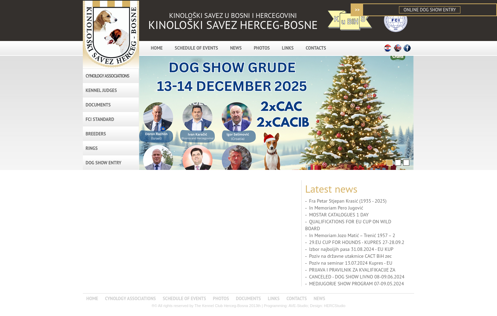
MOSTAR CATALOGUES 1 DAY (339, 215)
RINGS (92, 148)
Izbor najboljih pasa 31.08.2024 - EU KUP (351, 249)
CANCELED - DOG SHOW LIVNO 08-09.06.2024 (356, 277)
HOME (157, 48)
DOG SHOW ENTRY (103, 163)
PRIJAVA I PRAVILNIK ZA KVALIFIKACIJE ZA (352, 270)
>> (357, 10)
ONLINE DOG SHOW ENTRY (429, 10)
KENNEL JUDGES (101, 90)
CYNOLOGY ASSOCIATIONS (107, 76)
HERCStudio (334, 306)
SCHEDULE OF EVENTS (196, 48)
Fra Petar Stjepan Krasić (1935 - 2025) (348, 201)
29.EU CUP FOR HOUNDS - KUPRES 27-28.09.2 (356, 242)
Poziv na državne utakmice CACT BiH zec (350, 256)
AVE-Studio (298, 306)
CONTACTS (316, 48)
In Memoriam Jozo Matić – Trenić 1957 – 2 (352, 235)
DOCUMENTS (98, 105)
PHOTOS (262, 48)
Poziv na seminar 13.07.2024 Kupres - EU (350, 263)
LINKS (288, 48)
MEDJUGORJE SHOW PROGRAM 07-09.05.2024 (356, 284)
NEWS (236, 48)
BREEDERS (96, 134)
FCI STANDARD (100, 119)
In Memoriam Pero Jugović (336, 208)
